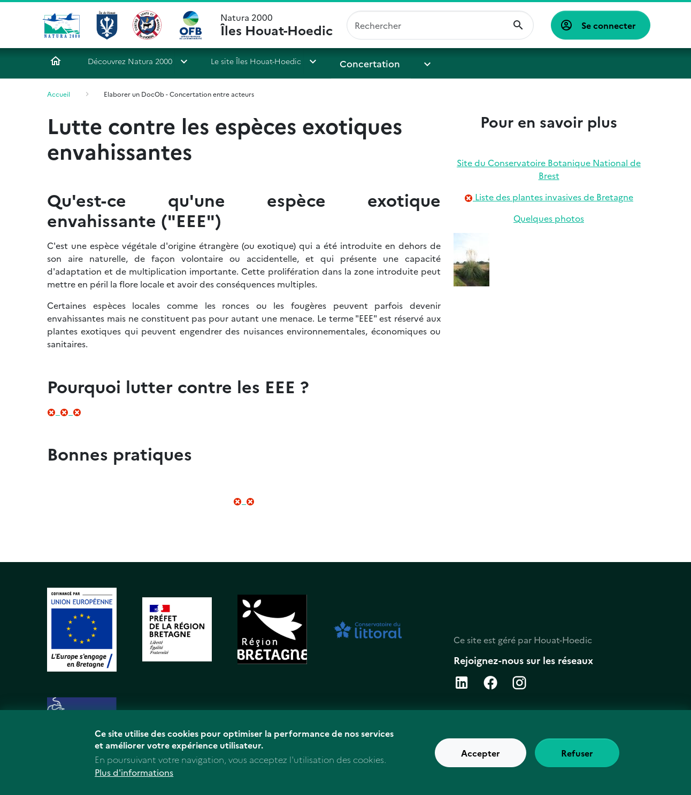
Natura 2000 (276, 25)
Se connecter (608, 25)
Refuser (577, 758)
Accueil (56, 61)
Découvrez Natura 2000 (130, 61)
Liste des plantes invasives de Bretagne (553, 196)
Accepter (480, 758)
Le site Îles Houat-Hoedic (256, 61)
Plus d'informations (134, 777)
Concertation (364, 61)
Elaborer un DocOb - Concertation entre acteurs (179, 93)
